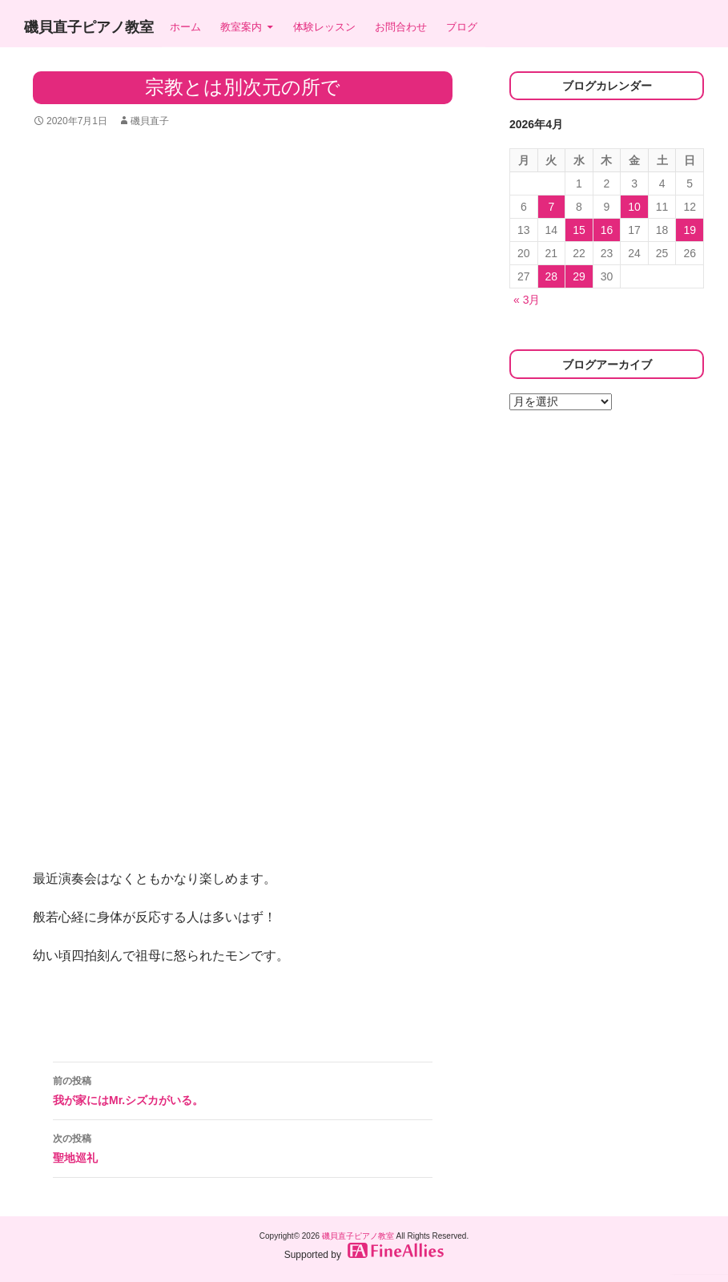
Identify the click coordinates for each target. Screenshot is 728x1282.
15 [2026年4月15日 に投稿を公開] (579, 230)
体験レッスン (324, 27)
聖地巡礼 (242, 1146)
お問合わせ (401, 27)
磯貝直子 (150, 121)
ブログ (461, 27)
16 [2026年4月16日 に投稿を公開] (607, 230)
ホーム (185, 27)
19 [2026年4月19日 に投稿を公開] (689, 230)
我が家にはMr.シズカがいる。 (242, 1089)
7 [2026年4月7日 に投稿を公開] (551, 206)
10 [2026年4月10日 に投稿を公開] (634, 206)
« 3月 (526, 299)
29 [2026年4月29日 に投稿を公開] (579, 276)
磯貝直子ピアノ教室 (89, 27)
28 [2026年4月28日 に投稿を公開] (551, 276)
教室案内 (241, 27)
